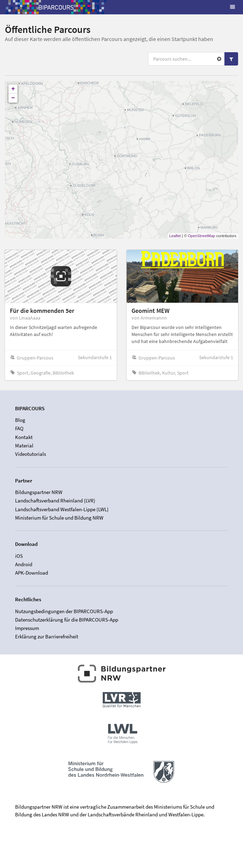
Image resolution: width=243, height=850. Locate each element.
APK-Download (31, 572)
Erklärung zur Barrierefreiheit (46, 636)
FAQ (19, 428)
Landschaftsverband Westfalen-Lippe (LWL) (62, 509)
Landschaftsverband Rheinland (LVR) (55, 500)
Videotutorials (30, 454)
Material (24, 445)
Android (23, 564)
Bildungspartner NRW (38, 492)
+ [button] (13, 89)
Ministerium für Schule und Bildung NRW (59, 517)
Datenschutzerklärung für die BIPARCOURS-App (66, 619)
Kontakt (24, 437)
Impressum (27, 628)
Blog (20, 420)
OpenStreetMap (201, 236)
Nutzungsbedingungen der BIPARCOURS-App (64, 611)
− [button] (13, 98)
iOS (19, 556)
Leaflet (175, 236)
